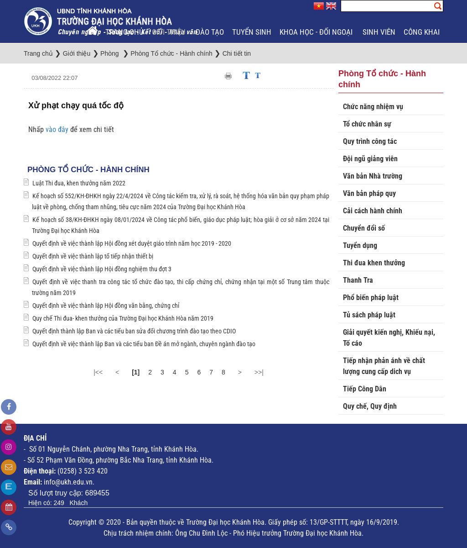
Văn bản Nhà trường (372, 176)
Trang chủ (124, 32)
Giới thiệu (169, 32)
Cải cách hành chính (372, 210)
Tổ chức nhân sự (367, 124)
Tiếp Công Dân (364, 389)
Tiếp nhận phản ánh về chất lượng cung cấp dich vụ (384, 366)
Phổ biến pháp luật (371, 297)
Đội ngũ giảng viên (370, 158)
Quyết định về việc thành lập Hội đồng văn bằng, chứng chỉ (105, 305)
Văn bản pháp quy (369, 193)
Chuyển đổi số (364, 228)
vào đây (58, 129)
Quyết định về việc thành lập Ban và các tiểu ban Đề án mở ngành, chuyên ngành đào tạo (143, 344)
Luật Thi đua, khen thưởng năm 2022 (78, 183)
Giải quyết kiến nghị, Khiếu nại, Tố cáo (389, 338)
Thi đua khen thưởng (374, 262)
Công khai (422, 32)
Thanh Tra (358, 280)
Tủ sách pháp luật (369, 315)
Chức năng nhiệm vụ (373, 106)
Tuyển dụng (360, 245)
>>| (259, 372)
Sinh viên (379, 32)
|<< (98, 372)
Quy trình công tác (370, 141)
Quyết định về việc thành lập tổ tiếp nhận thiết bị (92, 256)
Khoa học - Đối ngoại (317, 32)
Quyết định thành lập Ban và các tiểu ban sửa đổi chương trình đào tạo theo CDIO (134, 331)
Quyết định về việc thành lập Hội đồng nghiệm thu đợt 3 (101, 269)
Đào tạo (210, 32)
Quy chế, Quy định (370, 406)
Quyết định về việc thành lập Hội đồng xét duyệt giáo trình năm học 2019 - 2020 (131, 243)
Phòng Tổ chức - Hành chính (88, 169)
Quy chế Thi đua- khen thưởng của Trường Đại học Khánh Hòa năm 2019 (122, 318)
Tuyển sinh (251, 32)
